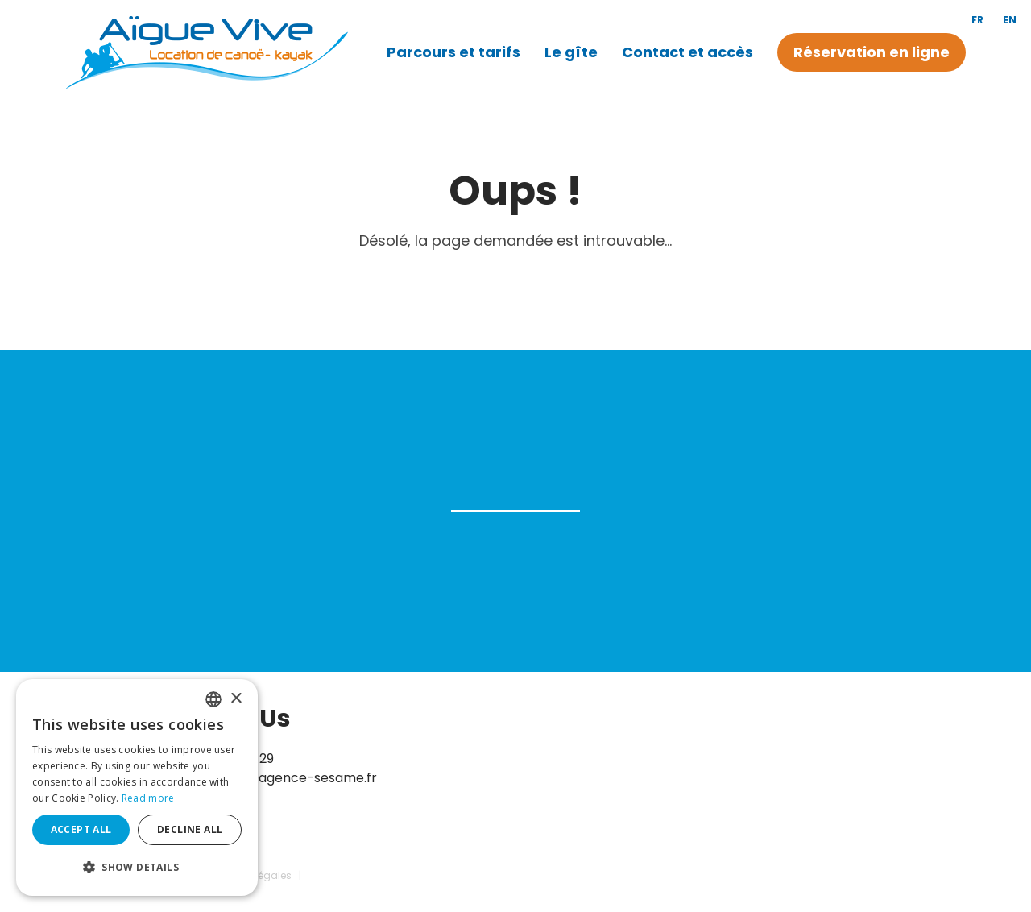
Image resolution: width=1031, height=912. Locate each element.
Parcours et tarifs (453, 52)
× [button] (236, 699)
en (1010, 20)
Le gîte (571, 52)
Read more (148, 798)
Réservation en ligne (871, 52)
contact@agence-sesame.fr (285, 778)
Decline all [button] (189, 829)
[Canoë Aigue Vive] (206, 51)
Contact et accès (687, 52)
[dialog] (137, 787)
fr (977, 20)
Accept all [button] (81, 829)
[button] (137, 868)
